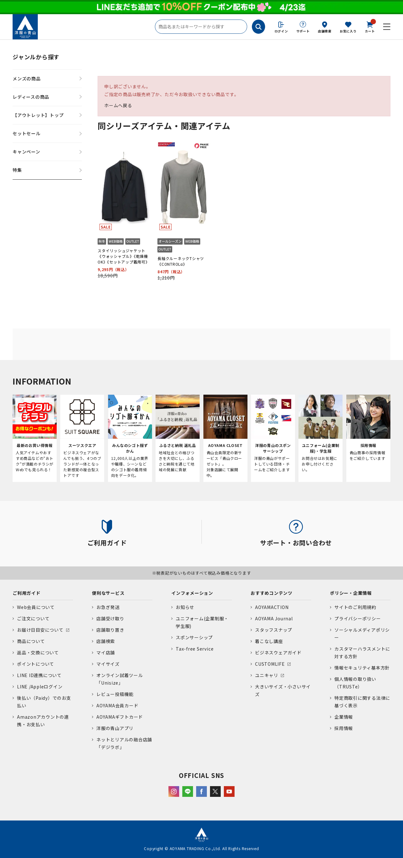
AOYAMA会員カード (117, 705)
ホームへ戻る (118, 105)
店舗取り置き (110, 630)
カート (370, 26)
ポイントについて (35, 664)
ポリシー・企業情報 (351, 593)
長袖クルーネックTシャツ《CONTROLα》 (180, 261)
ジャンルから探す (36, 57)
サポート (303, 31)
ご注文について (33, 618)
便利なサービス (108, 593)
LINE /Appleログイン (40, 686)
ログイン (281, 31)
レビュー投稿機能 (114, 694)
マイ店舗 (105, 652)
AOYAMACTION (271, 607)
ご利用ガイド (27, 593)
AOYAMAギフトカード (119, 717)
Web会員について (36, 607)
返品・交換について (38, 652)
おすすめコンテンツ (271, 593)
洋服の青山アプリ (114, 728)
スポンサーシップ (194, 637)
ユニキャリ (266, 675)
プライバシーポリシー (357, 618)
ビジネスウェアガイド (278, 652)
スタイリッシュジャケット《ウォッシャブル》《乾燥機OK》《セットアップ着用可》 (124, 256)
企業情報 (343, 717)
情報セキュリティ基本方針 (362, 667)
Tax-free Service (194, 649)
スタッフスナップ (273, 630)
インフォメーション (192, 593)
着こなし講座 (269, 641)
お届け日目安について (40, 630)
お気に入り (348, 31)
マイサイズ (108, 664)
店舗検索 (325, 31)
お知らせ (185, 607)
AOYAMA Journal (274, 618)
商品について (31, 641)
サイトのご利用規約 (355, 607)
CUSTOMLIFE (270, 664)
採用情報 (343, 728)
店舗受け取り (110, 618)
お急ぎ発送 (108, 607)
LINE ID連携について (39, 675)
